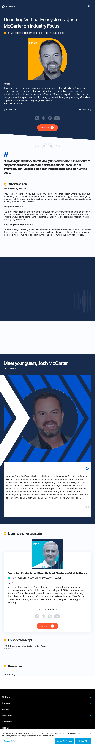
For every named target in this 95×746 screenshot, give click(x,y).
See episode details (47, 609)
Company (46, 721)
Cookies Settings (10, 741)
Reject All (83, 741)
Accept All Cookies (64, 741)
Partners (46, 709)
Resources (46, 715)
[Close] (91, 733)
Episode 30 (85, 109)
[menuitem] (10, 6)
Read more (8, 648)
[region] (47, 737)
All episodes (11, 109)
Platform (46, 697)
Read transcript (13, 103)
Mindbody (9, 675)
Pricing (5, 728)
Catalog (46, 703)
